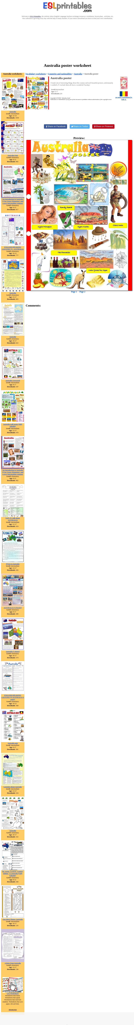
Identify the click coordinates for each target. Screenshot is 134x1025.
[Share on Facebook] (55, 126)
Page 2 (82, 292)
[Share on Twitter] (80, 126)
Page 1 (74, 292)
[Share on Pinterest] (103, 126)
